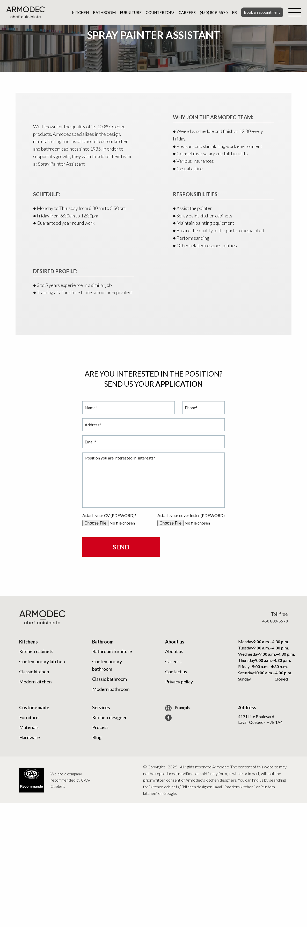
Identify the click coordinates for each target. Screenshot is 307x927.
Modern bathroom (110, 689)
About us (174, 651)
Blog (96, 737)
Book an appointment (261, 12)
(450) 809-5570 (213, 12)
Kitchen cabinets (36, 651)
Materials (29, 727)
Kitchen (79, 12)
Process (100, 727)
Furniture (130, 12)
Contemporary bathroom (107, 665)
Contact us (176, 671)
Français (177, 708)
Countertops (159, 12)
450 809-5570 (275, 620)
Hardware (29, 737)
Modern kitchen (35, 681)
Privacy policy (179, 681)
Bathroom (103, 12)
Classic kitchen (34, 671)
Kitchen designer (109, 717)
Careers (186, 12)
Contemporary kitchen (42, 661)
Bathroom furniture (112, 651)
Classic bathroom (109, 679)
